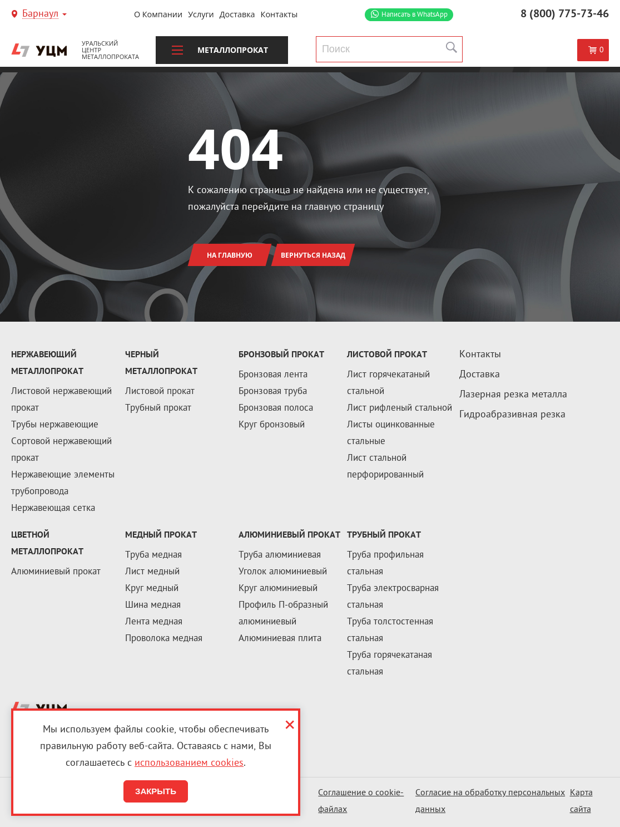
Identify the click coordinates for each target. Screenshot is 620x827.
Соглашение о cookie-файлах (361, 801)
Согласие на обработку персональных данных (490, 801)
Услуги (201, 14)
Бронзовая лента (273, 375)
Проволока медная (163, 639)
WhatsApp (414, 14)
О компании (158, 14)
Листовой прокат (160, 392)
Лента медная (153, 622)
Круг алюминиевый (278, 589)
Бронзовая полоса (276, 408)
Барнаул (40, 15)
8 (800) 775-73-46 (564, 14)
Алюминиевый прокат (56, 572)
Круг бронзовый (272, 425)
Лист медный (152, 572)
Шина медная (153, 605)
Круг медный (151, 589)
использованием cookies (189, 763)
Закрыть (155, 791)
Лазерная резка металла (513, 394)
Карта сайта (581, 801)
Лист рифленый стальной (399, 408)
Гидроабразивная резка (512, 414)
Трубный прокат (158, 408)
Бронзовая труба (273, 392)
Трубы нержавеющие (54, 425)
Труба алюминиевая (280, 555)
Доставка (237, 14)
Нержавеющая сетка (53, 509)
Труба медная (153, 555)
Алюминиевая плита (280, 639)
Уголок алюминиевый (283, 572)
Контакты (279, 14)
